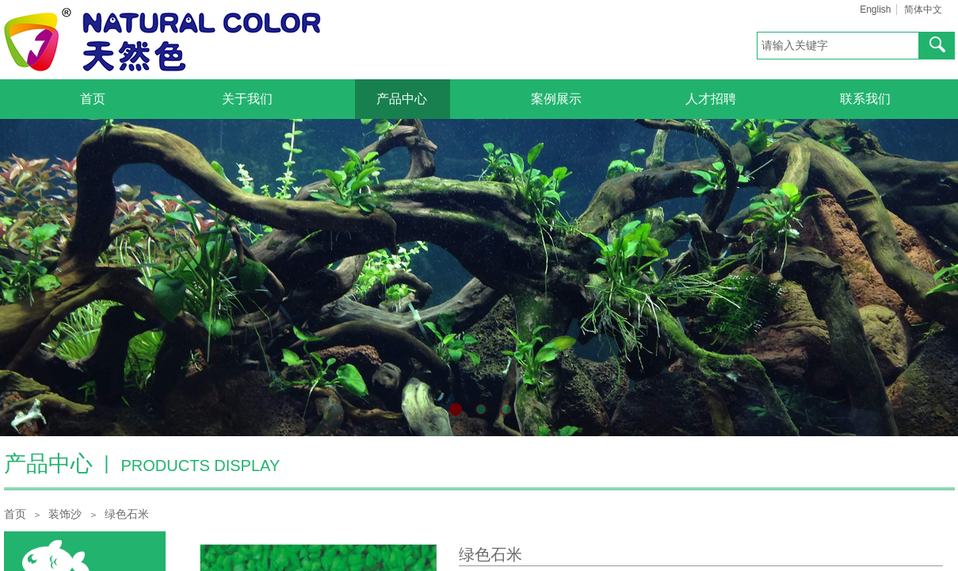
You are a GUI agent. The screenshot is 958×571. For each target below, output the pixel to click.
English (875, 9)
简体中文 (923, 9)
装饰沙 (65, 514)
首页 (15, 514)
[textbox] (838, 45)
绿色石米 (127, 514)
